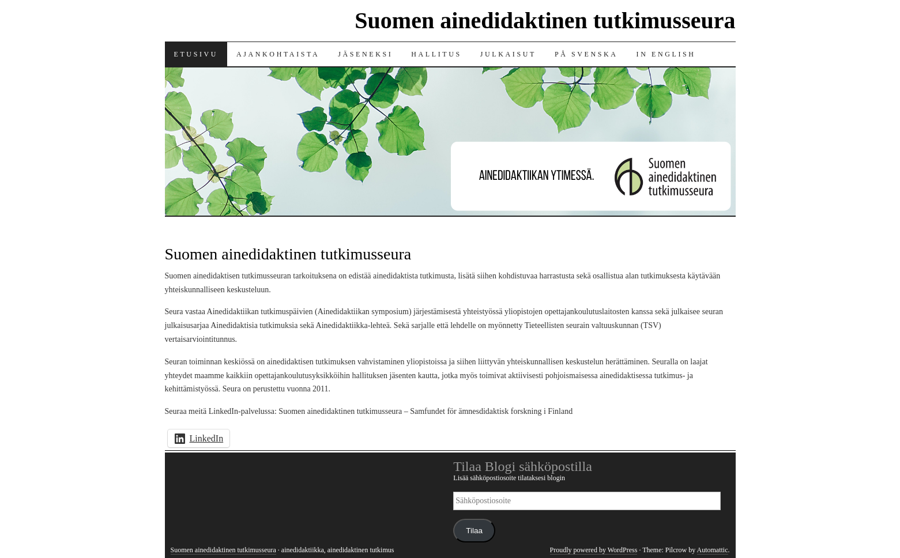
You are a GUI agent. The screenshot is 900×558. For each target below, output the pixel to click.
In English (666, 54)
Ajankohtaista (277, 54)
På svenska (586, 54)
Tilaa (474, 530)
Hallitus (436, 54)
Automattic (712, 550)
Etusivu (196, 54)
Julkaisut (508, 54)
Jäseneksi (365, 54)
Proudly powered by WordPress (594, 550)
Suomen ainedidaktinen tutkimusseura (545, 20)
